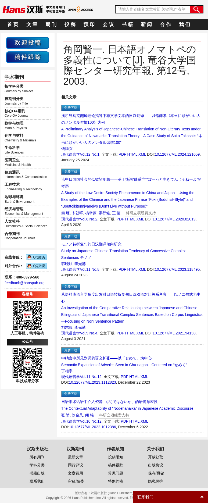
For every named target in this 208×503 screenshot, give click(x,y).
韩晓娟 (67, 264)
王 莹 (116, 213)
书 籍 (127, 24)
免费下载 (70, 108)
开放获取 (155, 457)
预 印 (89, 24)
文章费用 (75, 473)
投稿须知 (115, 457)
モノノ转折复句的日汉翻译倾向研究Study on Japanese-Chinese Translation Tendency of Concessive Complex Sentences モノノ (123, 251)
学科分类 (37, 465)
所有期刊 (37, 457)
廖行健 (104, 213)
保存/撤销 (156, 473)
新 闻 (146, 24)
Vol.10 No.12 (91, 421)
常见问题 (115, 473)
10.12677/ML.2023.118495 (177, 269)
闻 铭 (89, 415)
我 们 (184, 24)
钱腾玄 (67, 149)
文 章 (31, 24)
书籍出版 (37, 473)
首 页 (12, 24)
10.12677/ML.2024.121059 (177, 154)
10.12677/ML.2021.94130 (174, 333)
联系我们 (37, 481)
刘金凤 (77, 415)
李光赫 (80, 264)
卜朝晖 (77, 213)
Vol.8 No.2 (89, 219)
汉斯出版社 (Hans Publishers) (112, 493)
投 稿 (70, 24)
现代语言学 (70, 154)
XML (142, 154)
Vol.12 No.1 (89, 154)
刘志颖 (67, 327)
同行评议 (75, 465)
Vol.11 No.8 (89, 269)
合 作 (165, 24)
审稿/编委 (76, 481)
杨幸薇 (90, 213)
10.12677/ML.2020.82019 (174, 219)
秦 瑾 (65, 213)
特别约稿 (115, 481)
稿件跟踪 (115, 465)
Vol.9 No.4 (89, 333)
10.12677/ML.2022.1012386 (92, 427)
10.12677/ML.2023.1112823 (92, 382)
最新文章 (75, 457)
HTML (132, 154)
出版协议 (155, 465)
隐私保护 (155, 481)
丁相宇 (67, 371)
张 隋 (65, 415)
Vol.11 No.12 (91, 376)
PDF (122, 154)
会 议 (108, 24)
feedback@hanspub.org (25, 283)
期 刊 (50, 24)
